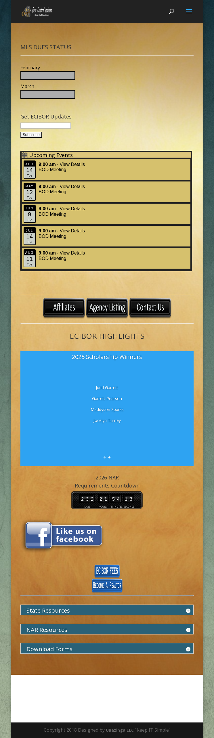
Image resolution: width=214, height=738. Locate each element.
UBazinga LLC (120, 730)
